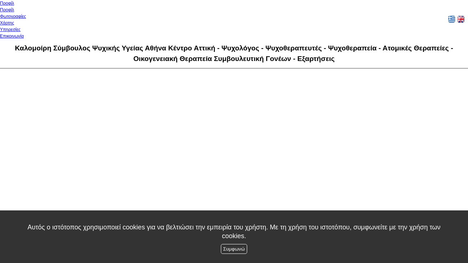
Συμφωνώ (234, 249)
